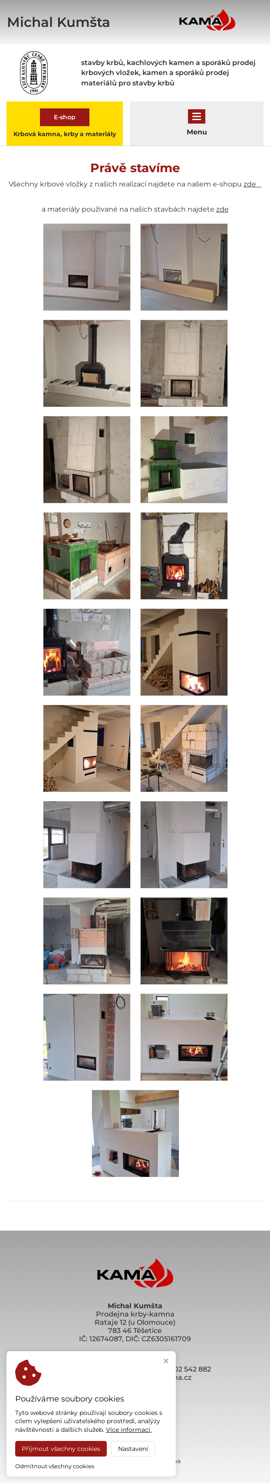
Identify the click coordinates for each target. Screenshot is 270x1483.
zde (252, 184)
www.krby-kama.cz (135, 1386)
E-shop (65, 117)
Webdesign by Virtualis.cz (135, 1469)
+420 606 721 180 (117, 1369)
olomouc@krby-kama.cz (148, 1377)
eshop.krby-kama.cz (135, 1394)
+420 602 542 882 (180, 1369)
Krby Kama (164, 1461)
